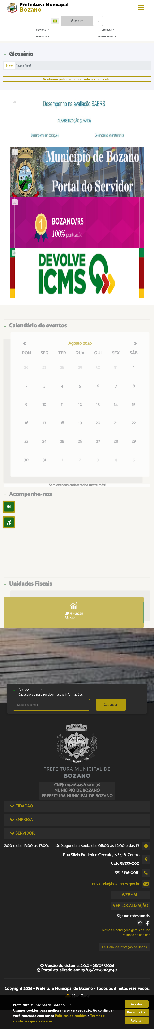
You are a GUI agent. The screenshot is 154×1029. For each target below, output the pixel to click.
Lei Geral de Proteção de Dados (124, 947)
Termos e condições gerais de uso (125, 930)
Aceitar (137, 1004)
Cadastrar (111, 705)
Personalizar (137, 1012)
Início (9, 65)
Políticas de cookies (136, 935)
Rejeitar (136, 1020)
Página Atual (23, 65)
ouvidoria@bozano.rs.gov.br (115, 884)
